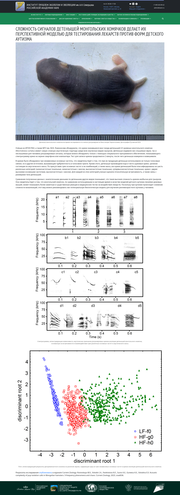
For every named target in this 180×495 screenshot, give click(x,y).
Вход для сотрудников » (137, 9)
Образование (87, 18)
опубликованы (46, 472)
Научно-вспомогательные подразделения (133, 15)
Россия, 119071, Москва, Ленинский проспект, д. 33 (112, 8)
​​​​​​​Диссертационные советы (69, 18)
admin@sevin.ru (159, 8)
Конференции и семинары (129, 18)
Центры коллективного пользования (43, 18)
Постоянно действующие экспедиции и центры (97, 15)
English (138, 7)
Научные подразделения (54, 15)
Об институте (37, 15)
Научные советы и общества (105, 18)
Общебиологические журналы (90, 22)
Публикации (146, 18)
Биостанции (71, 15)
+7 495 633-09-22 (158, 5)
